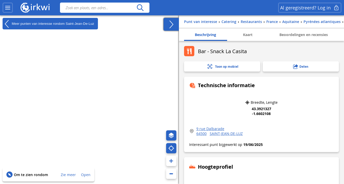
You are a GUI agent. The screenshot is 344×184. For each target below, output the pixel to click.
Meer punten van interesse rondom (48, 24)
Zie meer (68, 174)
